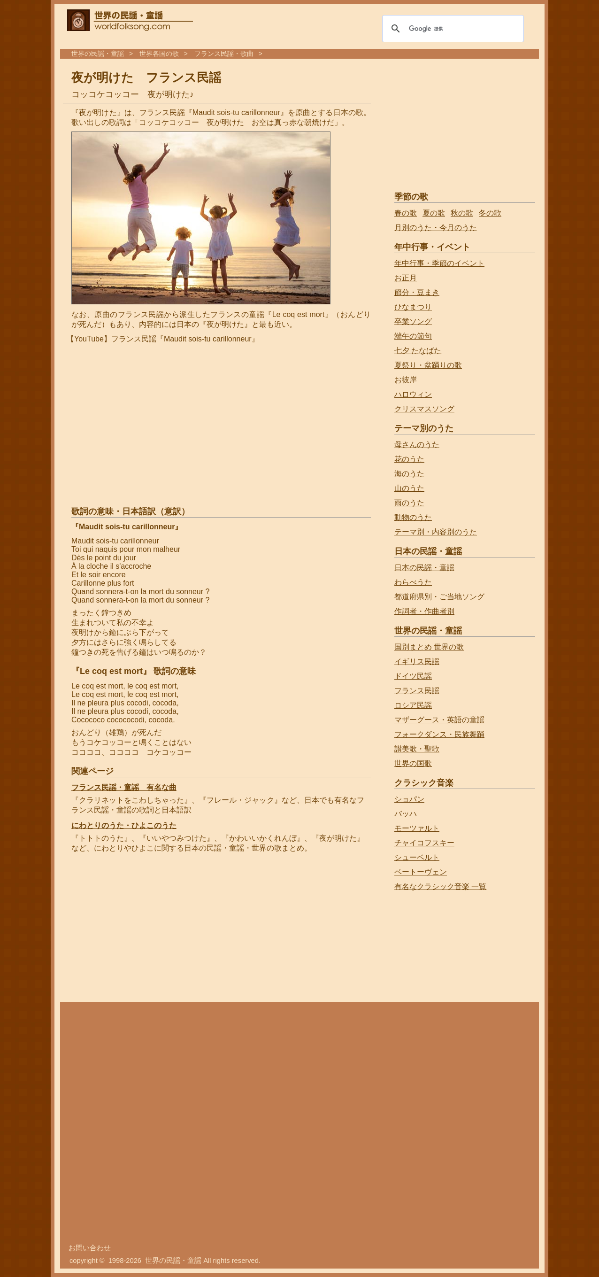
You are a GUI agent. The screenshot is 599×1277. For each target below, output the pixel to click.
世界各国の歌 (159, 53)
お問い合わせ (90, 1248)
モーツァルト (416, 828)
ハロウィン (413, 394)
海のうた (409, 474)
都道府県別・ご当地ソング (439, 597)
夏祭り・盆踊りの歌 (428, 365)
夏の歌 (433, 213)
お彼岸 (405, 380)
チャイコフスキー (424, 843)
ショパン (409, 799)
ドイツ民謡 (413, 676)
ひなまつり (413, 307)
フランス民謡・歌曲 (223, 53)
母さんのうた (416, 445)
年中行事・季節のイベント (439, 263)
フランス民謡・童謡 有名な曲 (124, 787)
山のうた (409, 488)
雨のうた (409, 503)
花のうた (409, 459)
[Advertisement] (146, 928)
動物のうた (413, 517)
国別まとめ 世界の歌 (429, 647)
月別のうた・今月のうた (435, 228)
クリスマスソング (424, 409)
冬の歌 (490, 213)
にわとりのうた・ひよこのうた (124, 825)
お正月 (405, 278)
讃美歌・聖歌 (416, 749)
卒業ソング (413, 321)
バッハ (405, 814)
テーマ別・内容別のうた (435, 532)
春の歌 (405, 213)
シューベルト (416, 857)
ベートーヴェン (420, 872)
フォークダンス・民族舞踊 (439, 734)
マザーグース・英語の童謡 (439, 720)
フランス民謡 (416, 691)
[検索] (451, 28)
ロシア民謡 (413, 705)
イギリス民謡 (416, 662)
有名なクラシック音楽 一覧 (440, 886)
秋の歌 (462, 213)
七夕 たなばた (417, 351)
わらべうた (413, 582)
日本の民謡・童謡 (424, 568)
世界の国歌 (413, 763)
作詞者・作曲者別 (424, 611)
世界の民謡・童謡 (97, 53)
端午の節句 (413, 336)
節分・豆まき (416, 292)
